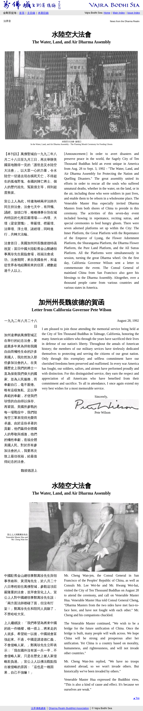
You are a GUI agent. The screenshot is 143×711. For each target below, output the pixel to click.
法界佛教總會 (38, 708)
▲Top (136, 698)
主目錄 (31, 12)
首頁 (22, 12)
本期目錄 (43, 12)
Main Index (119, 12)
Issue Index (133, 12)
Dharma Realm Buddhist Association (69, 708)
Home (107, 12)
